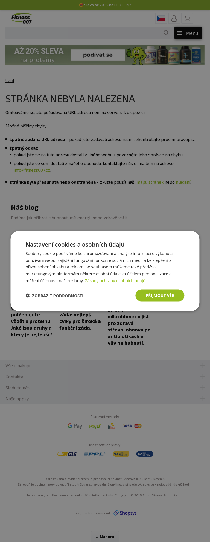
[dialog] (104, 271)
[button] (54, 295)
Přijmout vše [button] (160, 295)
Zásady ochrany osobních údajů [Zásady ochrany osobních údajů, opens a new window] (115, 280)
